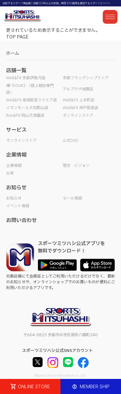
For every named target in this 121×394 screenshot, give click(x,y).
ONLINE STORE (30, 386)
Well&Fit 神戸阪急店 (80, 108)
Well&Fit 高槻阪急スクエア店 (31, 100)
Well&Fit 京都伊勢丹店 (25, 78)
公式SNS (70, 140)
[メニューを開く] (110, 17)
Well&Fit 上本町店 (78, 100)
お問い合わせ (21, 220)
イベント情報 (17, 206)
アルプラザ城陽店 (78, 89)
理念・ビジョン (76, 165)
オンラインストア (78, 115)
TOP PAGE (17, 37)
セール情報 (72, 198)
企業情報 (13, 165)
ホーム (12, 53)
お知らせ (13, 198)
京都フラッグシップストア (86, 78)
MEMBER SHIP (90, 386)
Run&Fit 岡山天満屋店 (25, 115)
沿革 (10, 173)
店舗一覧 (16, 70)
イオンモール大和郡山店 (27, 108)
